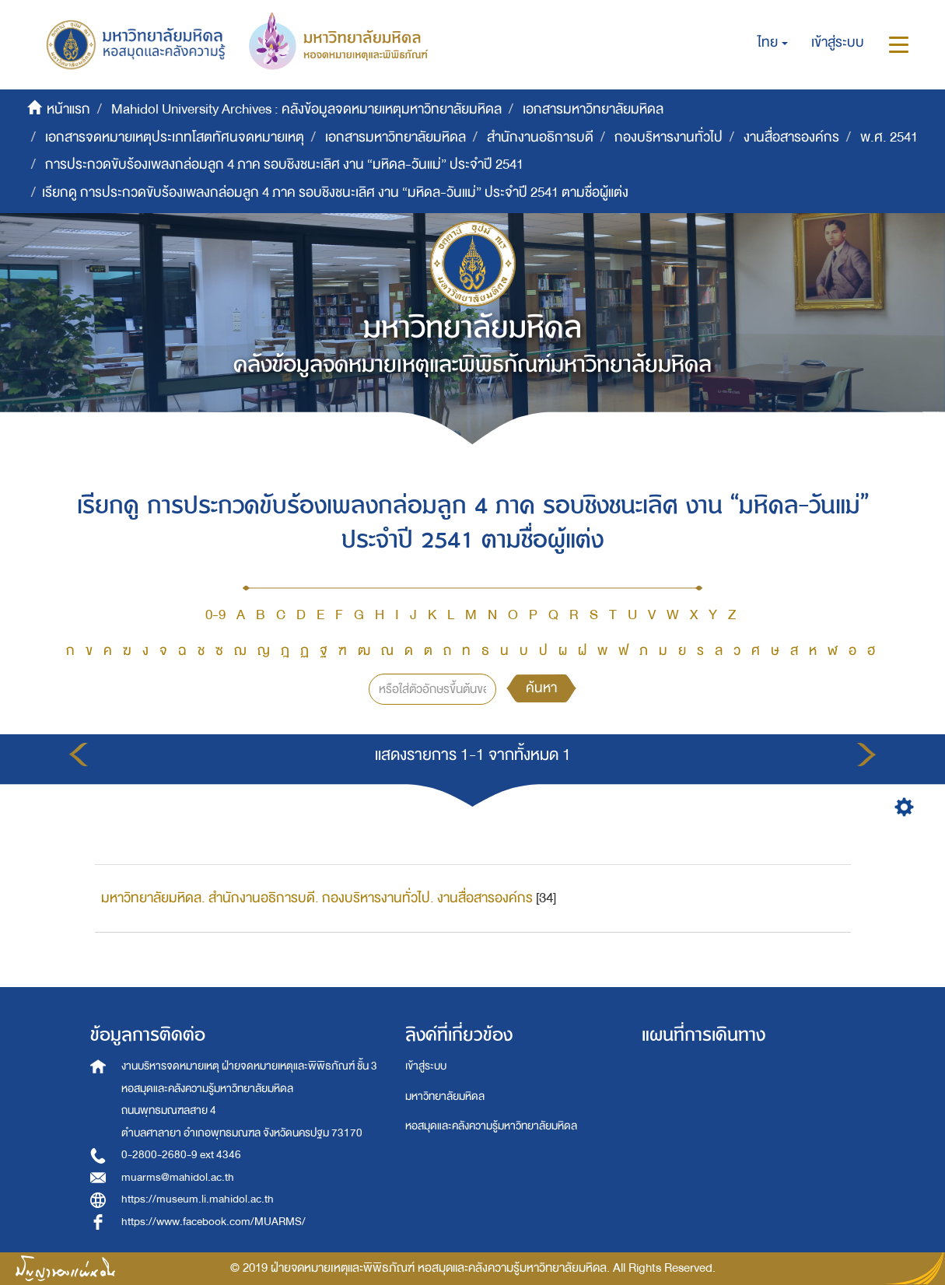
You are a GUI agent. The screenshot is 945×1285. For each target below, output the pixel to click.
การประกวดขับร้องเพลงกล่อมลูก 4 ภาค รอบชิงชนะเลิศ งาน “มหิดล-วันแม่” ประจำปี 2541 (284, 164)
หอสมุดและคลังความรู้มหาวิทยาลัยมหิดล (491, 1126)
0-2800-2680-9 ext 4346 (181, 1154)
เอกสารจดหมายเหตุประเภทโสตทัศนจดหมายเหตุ (174, 137)
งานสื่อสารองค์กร (791, 137)
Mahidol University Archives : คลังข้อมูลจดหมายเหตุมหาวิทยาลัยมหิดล (306, 109)
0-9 (215, 615)
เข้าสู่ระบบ (425, 1066)
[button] (773, 43)
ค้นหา (541, 688)
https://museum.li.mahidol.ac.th (197, 1199)
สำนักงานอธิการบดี (540, 137)
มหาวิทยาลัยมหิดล (445, 1096)
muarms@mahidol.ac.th (177, 1177)
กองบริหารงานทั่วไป (668, 137)
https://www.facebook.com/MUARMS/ (213, 1221)
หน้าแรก (68, 109)
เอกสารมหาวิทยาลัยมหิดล (593, 109)
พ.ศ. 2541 (889, 137)
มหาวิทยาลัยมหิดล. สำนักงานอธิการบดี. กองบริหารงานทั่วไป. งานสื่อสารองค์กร (317, 898)
